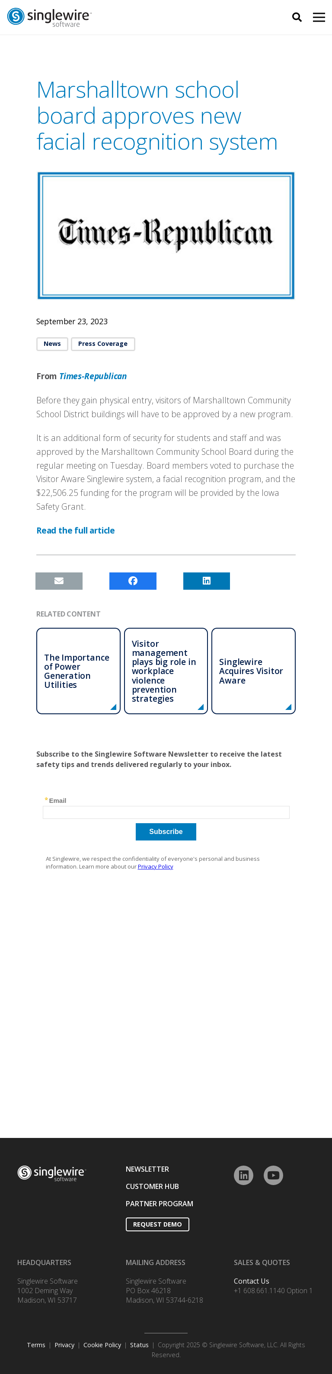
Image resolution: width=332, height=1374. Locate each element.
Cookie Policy (102, 1345)
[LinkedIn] (243, 1175)
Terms (36, 1345)
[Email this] (59, 581)
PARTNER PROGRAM (159, 1203)
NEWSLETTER (147, 1169)
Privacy (64, 1345)
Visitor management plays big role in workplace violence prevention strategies (164, 671)
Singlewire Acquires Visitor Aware (251, 671)
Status (139, 1345)
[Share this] (132, 581)
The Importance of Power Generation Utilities (76, 671)
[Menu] (319, 17)
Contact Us (251, 1281)
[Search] (297, 17)
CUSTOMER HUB (152, 1186)
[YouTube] (273, 1175)
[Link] (100, 17)
